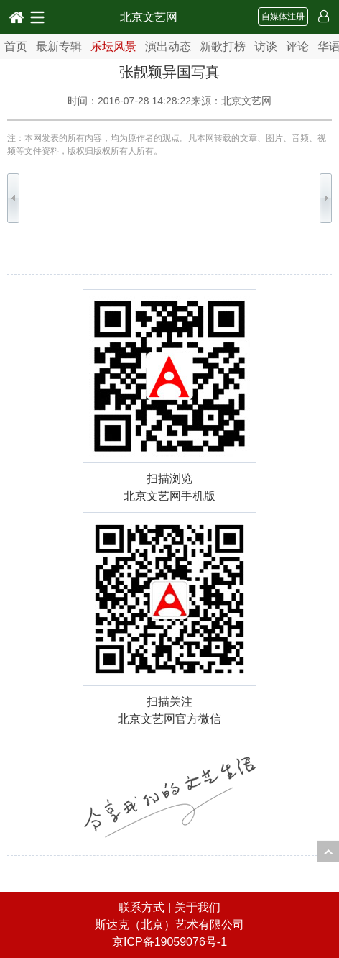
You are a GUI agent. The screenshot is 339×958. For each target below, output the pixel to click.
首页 (15, 46)
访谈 (265, 46)
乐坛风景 (113, 46)
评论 (297, 46)
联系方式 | (146, 907)
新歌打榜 (223, 46)
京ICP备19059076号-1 (169, 942)
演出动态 (168, 46)
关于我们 (197, 907)
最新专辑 (59, 46)
